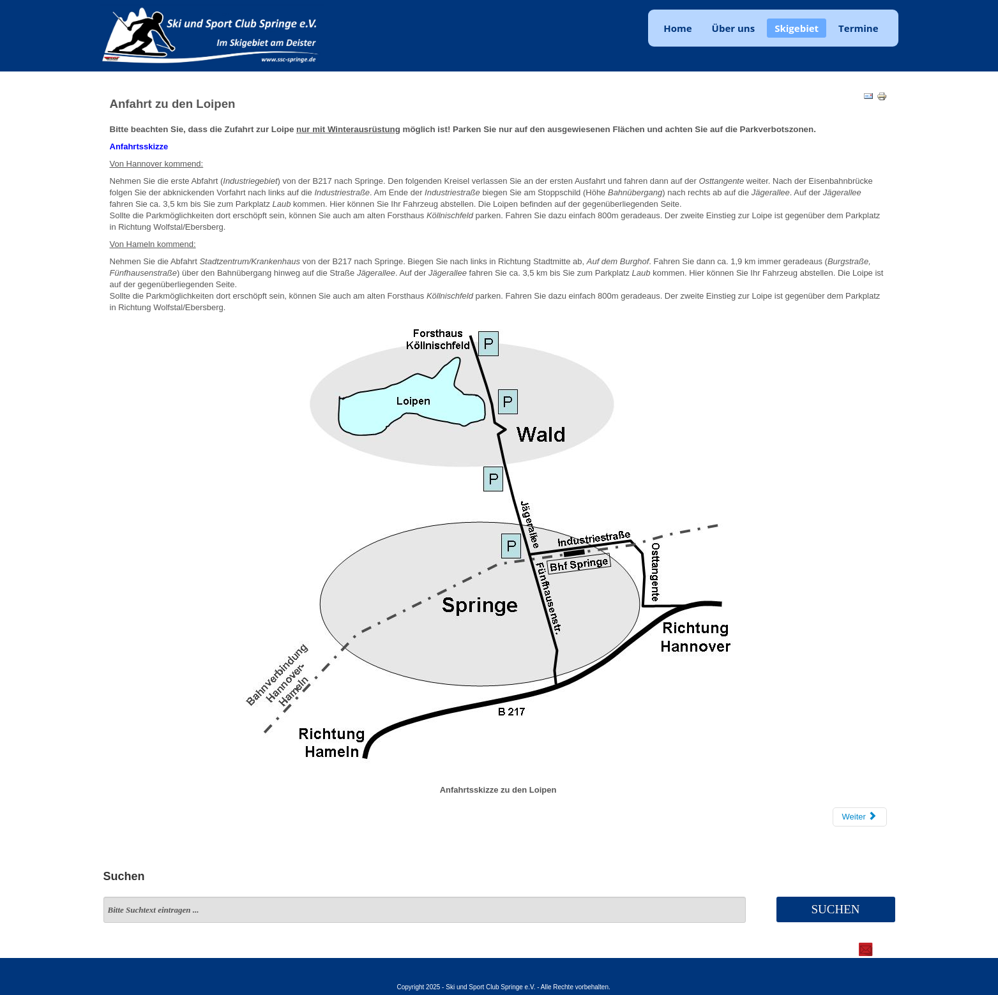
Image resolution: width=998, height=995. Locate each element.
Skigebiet (797, 28)
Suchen (835, 909)
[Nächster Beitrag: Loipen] (860, 817)
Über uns (733, 28)
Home (677, 28)
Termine (858, 28)
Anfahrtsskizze (139, 146)
